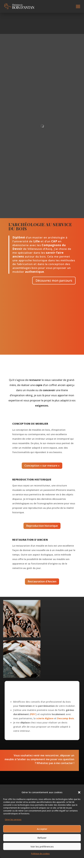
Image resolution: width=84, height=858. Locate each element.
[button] (79, 792)
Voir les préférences (42, 846)
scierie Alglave (44, 718)
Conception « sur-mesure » (42, 465)
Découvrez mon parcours (54, 280)
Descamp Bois (65, 718)
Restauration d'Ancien (42, 581)
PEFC (33, 714)
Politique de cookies (40, 853)
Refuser (42, 837)
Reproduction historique (42, 526)
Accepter (42, 828)
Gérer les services (13, 819)
